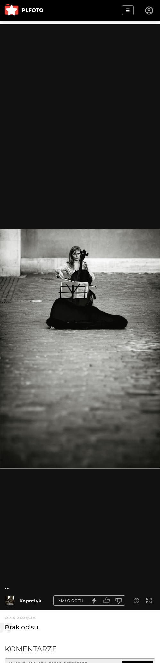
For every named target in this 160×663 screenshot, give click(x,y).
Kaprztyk (30, 601)
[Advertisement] (80, 69)
